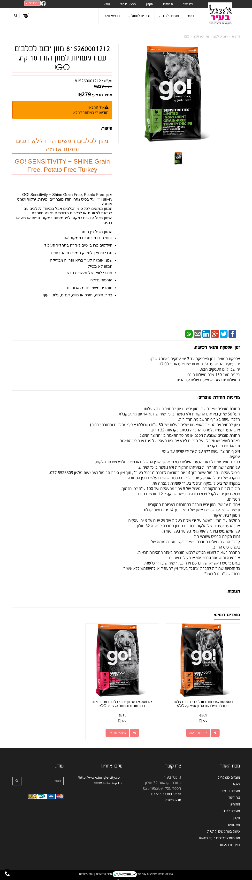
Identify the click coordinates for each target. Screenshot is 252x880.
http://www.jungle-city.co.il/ (100, 774)
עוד (106, 4)
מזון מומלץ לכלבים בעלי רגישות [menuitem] (219, 835)
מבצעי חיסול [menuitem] (128, 4)
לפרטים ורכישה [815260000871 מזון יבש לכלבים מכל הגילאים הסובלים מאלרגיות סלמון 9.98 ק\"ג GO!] (199, 730)
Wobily (141, 871)
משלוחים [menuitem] (234, 821)
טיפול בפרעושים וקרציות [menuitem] (223, 828)
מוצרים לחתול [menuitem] (139, 15)
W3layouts (121, 878)
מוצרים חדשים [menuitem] (230, 788)
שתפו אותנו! (102, 780)
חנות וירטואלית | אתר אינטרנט (95, 871)
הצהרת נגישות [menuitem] (230, 842)
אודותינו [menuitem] (168, 4)
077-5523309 (161, 791)
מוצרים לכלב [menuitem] (169, 15)
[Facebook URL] (43, 4)
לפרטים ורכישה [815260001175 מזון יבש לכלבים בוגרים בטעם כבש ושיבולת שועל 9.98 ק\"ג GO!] (121, 730)
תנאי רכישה (173, 797)
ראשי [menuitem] (190, 15)
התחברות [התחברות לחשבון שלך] (32, 3)
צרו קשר (116, 780)
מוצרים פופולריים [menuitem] (228, 774)
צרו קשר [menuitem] (188, 4)
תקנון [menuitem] (149, 4)
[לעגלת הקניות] (26, 16)
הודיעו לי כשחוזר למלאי (90, 112)
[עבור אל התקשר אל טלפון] (7, 874)
